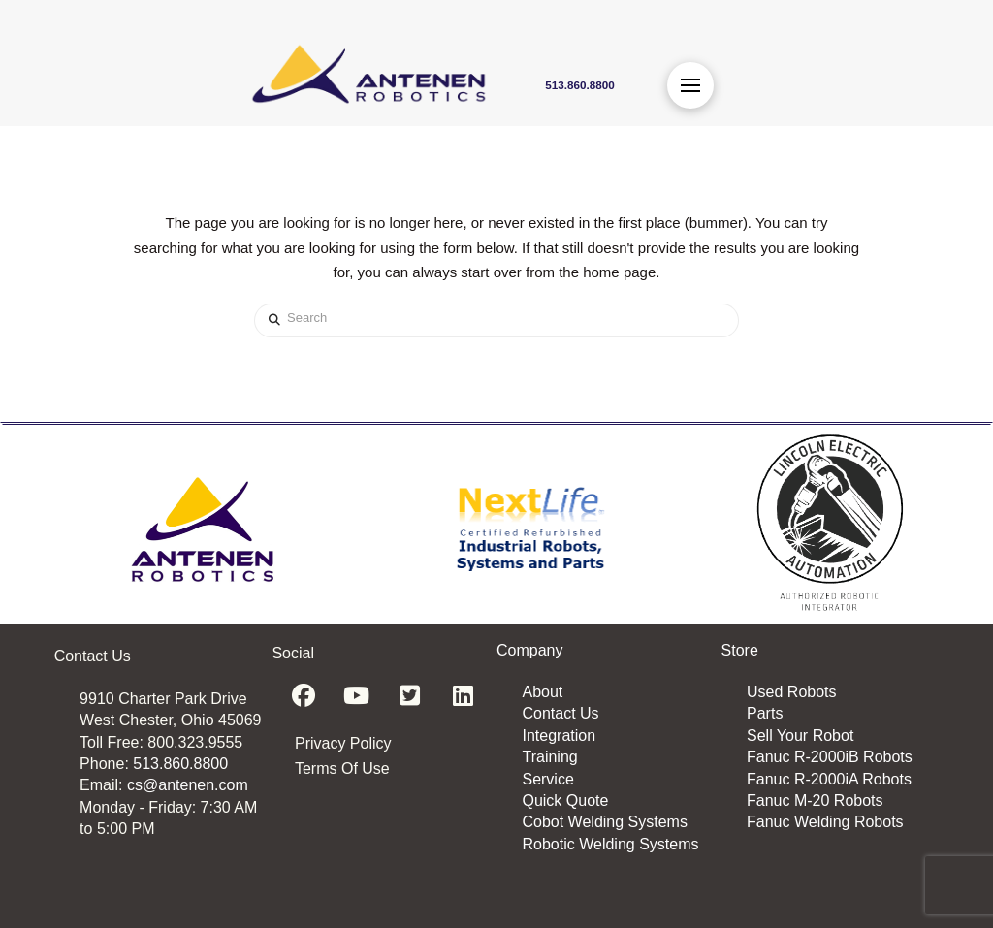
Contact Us (560, 713)
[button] (690, 85)
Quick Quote (565, 800)
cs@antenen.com (187, 785)
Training (549, 757)
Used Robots (792, 692)
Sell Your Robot (800, 735)
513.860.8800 (180, 763)
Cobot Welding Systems (604, 822)
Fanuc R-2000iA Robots (829, 779)
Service (547, 779)
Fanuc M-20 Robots (815, 800)
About (542, 692)
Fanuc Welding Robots (825, 822)
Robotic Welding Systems (610, 844)
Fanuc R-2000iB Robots (830, 757)
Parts (765, 713)
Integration (558, 735)
